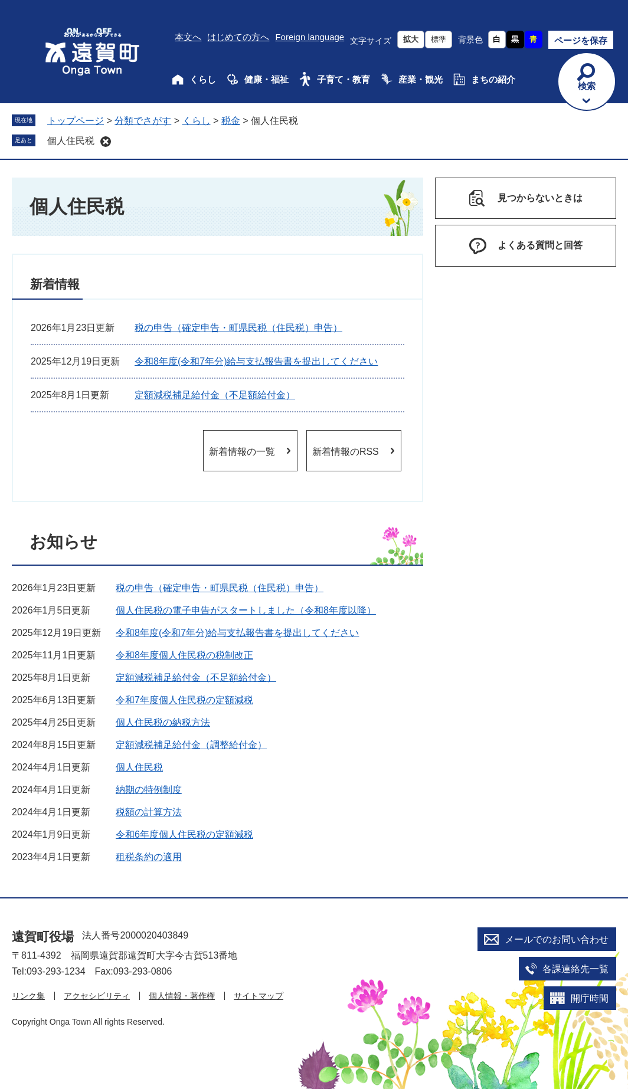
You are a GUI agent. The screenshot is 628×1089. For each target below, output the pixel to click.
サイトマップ (258, 996)
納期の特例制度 (149, 790)
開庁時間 (590, 998)
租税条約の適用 (149, 857)
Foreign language (309, 37)
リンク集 (28, 996)
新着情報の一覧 (242, 452)
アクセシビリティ (97, 996)
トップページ (75, 121)
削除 (105, 141)
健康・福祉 (266, 79)
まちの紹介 (493, 79)
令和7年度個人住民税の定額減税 (184, 700)
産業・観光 (420, 79)
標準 (438, 39)
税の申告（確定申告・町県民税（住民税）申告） (238, 328)
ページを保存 (580, 40)
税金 (230, 121)
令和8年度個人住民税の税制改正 (184, 655)
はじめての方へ (238, 37)
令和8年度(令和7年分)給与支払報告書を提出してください (256, 361)
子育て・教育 (343, 79)
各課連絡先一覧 (575, 969)
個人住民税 (70, 141)
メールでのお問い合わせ (557, 939)
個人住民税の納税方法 (163, 722)
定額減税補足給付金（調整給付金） (191, 745)
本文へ (188, 37)
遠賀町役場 (43, 936)
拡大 (410, 39)
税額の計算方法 (149, 812)
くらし (202, 79)
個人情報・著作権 (182, 996)
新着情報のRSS (345, 452)
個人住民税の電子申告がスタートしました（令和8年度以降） (246, 610)
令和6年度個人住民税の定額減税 (184, 834)
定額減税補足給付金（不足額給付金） (215, 395)
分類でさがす (143, 121)
